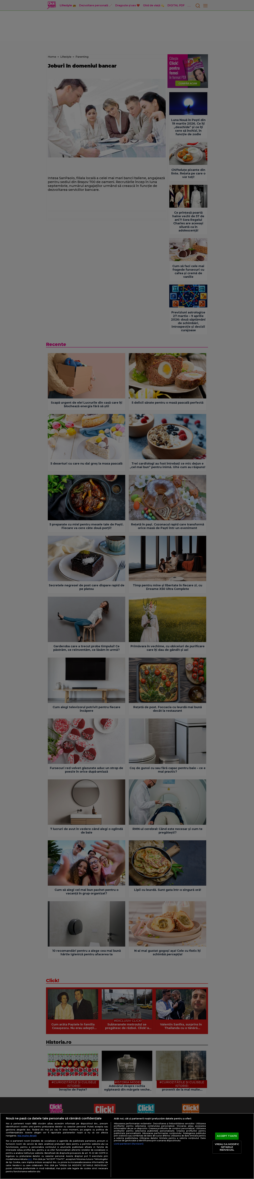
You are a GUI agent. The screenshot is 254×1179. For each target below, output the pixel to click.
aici (30, 1159)
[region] (127, 1146)
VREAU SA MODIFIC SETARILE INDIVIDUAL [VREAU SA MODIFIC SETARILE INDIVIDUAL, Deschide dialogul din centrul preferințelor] (227, 1147)
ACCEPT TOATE (227, 1136)
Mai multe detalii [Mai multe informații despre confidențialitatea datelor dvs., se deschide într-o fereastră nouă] (27, 1135)
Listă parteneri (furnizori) (128, 1144)
